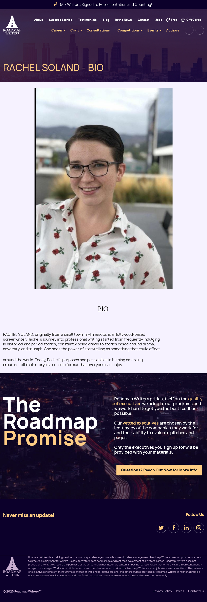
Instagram (198, 527)
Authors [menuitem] (172, 30)
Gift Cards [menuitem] (193, 20)
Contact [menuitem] (143, 20)
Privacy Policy (162, 591)
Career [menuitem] (57, 30)
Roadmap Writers (12, 25)
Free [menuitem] (174, 20)
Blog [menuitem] (106, 20)
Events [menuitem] (152, 30)
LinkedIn (186, 527)
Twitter (161, 527)
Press (180, 591)
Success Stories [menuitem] (60, 20)
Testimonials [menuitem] (87, 20)
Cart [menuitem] (199, 30)
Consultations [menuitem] (98, 30)
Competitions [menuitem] (128, 30)
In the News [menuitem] (123, 20)
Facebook (173, 527)
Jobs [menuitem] (158, 20)
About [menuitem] (38, 20)
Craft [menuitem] (74, 30)
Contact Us (196, 591)
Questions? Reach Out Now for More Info (159, 470)
